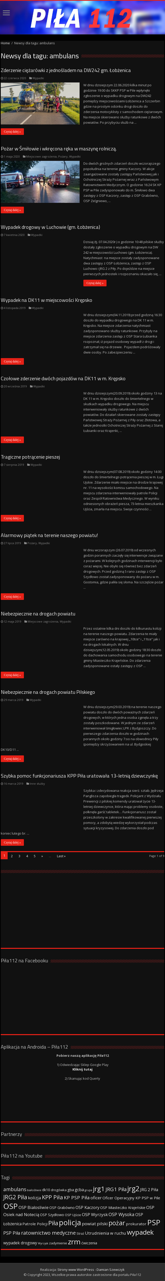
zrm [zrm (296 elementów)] (74, 1241)
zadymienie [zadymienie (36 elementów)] (58, 1243)
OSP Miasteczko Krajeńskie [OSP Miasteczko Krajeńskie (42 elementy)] (122, 1207)
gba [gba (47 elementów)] (70, 1189)
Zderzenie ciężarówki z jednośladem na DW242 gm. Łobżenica (66, 70)
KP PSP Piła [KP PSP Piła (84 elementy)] (77, 1197)
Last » (61, 856)
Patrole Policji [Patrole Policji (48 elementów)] (35, 1223)
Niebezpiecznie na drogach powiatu (38, 613)
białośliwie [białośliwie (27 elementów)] (34, 1190)
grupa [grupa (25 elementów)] (88, 1190)
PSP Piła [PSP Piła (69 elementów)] (11, 1233)
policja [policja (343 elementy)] (70, 1222)
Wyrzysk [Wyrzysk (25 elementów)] (43, 1243)
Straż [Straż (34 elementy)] (80, 1233)
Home (5, 43)
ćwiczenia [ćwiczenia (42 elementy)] (89, 1243)
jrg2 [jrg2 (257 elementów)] (133, 1188)
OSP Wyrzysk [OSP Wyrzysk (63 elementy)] (95, 1214)
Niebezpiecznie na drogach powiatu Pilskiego (48, 692)
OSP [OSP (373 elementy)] (10, 1206)
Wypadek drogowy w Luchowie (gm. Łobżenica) (50, 227)
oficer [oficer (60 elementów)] (96, 1198)
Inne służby (37, 783)
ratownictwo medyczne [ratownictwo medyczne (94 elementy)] (48, 1232)
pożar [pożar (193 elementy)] (117, 1222)
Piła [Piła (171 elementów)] (53, 1223)
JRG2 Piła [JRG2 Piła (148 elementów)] (15, 1197)
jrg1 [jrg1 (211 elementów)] (99, 1188)
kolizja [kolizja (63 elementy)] (34, 1198)
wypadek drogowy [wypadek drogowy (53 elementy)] (20, 1243)
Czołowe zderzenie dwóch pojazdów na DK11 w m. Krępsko (63, 378)
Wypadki (38, 78)
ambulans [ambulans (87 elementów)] (14, 1189)
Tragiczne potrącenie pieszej (30, 457)
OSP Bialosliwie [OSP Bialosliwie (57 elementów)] (34, 1207)
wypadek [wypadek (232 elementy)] (140, 1232)
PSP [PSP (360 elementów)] (153, 1222)
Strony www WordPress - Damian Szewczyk (91, 1269)
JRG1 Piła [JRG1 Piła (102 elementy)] (116, 1189)
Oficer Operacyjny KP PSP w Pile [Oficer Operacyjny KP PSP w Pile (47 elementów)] (131, 1197)
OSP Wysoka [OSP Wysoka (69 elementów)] (121, 1214)
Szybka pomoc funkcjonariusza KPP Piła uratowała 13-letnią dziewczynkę (79, 776)
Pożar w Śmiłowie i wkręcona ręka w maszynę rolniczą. (59, 148)
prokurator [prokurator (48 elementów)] (136, 1223)
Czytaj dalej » (12, 131)
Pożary (63, 156)
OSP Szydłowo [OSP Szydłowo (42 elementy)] (52, 1214)
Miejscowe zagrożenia (41, 156)
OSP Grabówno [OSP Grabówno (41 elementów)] (62, 1207)
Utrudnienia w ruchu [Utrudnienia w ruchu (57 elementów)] (105, 1233)
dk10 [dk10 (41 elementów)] (46, 1189)
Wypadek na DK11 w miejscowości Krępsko (46, 300)
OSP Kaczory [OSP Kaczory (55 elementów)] (87, 1207)
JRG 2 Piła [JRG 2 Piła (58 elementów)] (149, 1189)
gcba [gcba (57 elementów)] (79, 1189)
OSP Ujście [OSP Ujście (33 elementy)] (73, 1215)
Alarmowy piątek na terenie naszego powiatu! (49, 535)
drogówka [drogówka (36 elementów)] (59, 1190)
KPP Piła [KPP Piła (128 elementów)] (52, 1197)
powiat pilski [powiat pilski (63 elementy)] (95, 1224)
